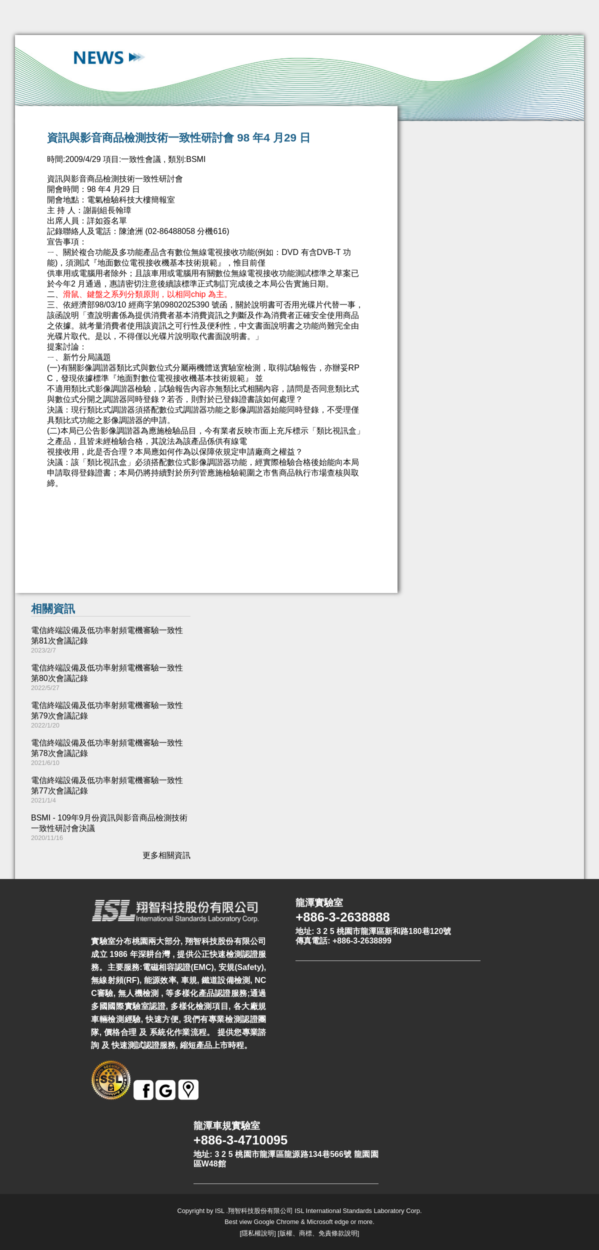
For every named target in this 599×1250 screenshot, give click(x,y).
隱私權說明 (258, 1233)
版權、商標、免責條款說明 (319, 1233)
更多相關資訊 (166, 855)
